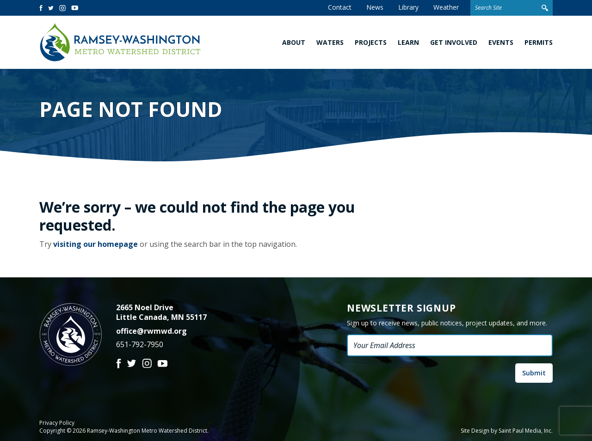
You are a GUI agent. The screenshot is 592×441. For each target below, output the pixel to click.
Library (408, 7)
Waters (330, 42)
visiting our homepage (95, 244)
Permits (538, 42)
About (293, 42)
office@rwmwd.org (151, 331)
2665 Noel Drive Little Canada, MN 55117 (161, 312)
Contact (340, 7)
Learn (408, 42)
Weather (446, 7)
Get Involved (453, 42)
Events (500, 42)
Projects (371, 42)
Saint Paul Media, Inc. (526, 431)
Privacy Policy (56, 423)
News (374, 7)
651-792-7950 (139, 344)
